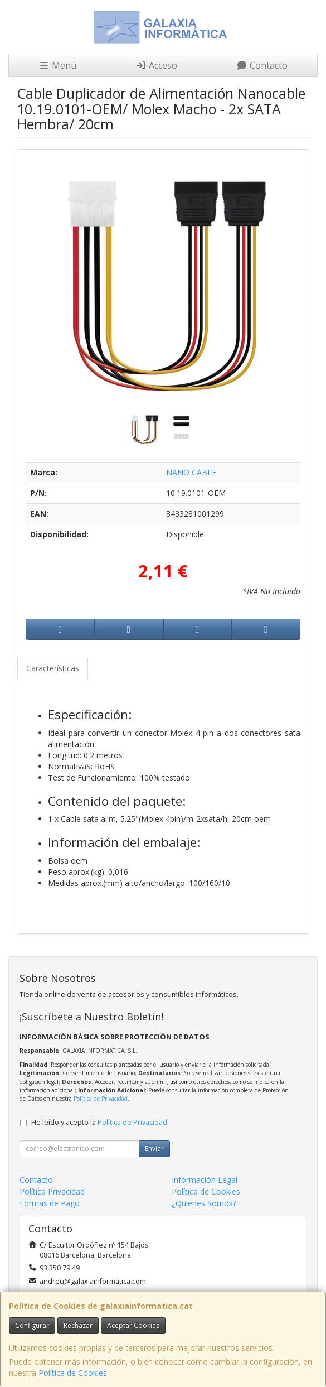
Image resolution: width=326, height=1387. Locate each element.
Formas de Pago (50, 1203)
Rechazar (78, 1325)
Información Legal (204, 1179)
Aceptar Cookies (133, 1325)
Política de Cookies (72, 1372)
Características (52, 668)
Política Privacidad (52, 1191)
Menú (57, 65)
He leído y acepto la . (100, 1122)
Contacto (262, 65)
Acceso (156, 65)
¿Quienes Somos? (204, 1203)
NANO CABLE (191, 472)
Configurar (32, 1325)
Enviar (154, 1148)
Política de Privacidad (101, 1098)
